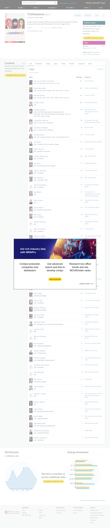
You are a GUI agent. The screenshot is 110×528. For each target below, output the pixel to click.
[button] (55, 279)
